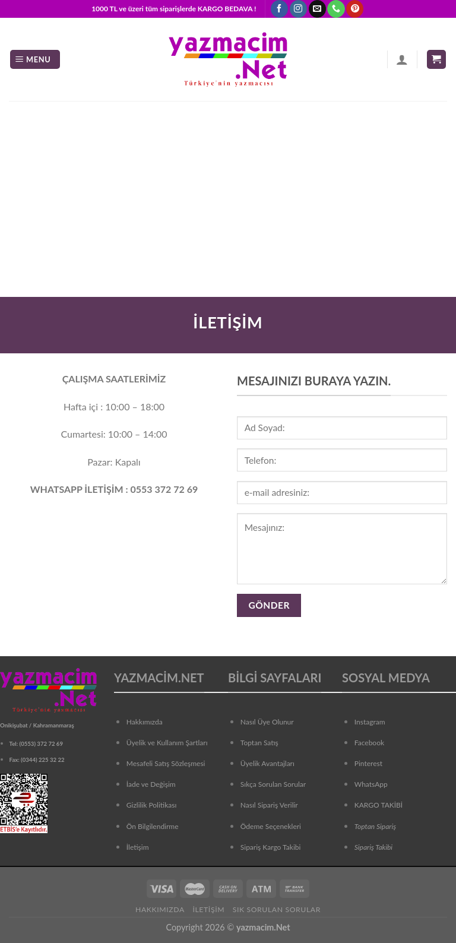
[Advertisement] (228, 190)
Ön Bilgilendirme (152, 826)
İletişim (208, 909)
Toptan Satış (259, 742)
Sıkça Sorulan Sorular (273, 784)
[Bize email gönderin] (317, 9)
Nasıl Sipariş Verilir (269, 804)
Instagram (369, 721)
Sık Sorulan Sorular (277, 909)
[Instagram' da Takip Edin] (298, 9)
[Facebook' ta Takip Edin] (279, 9)
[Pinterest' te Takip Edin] (354, 9)
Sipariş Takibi (373, 847)
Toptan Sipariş (375, 826)
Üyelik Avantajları (267, 763)
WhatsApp (371, 784)
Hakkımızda (144, 721)
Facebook (369, 742)
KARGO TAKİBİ (378, 804)
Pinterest (368, 763)
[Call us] (335, 9)
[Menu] (35, 59)
